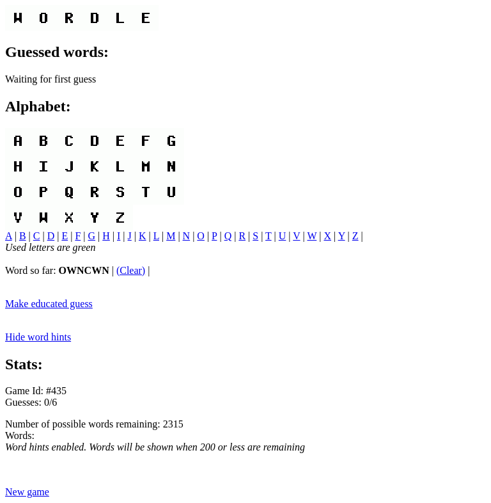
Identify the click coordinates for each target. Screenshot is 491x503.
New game (27, 491)
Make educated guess (49, 303)
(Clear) (130, 270)
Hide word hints (38, 336)
